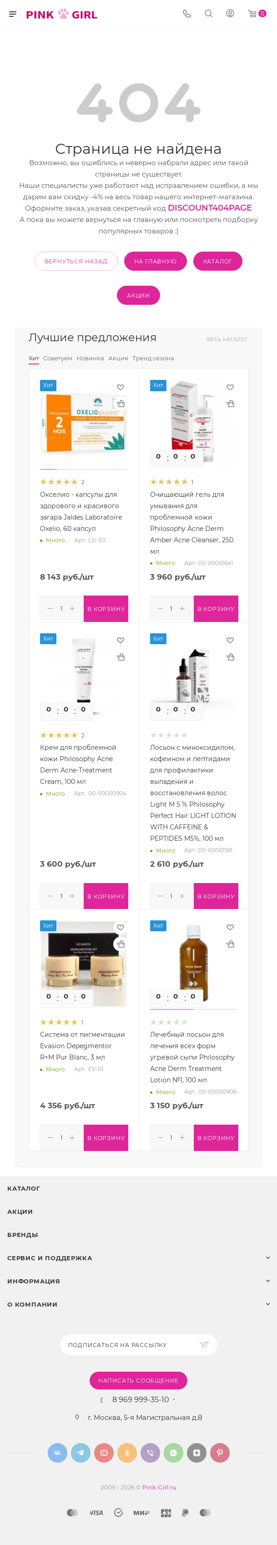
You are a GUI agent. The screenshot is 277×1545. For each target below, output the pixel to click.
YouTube (104, 1450)
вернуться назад (76, 261)
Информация (33, 1278)
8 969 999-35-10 (140, 1397)
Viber (150, 1450)
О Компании (32, 1301)
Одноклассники (127, 1450)
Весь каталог (227, 340)
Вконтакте (57, 1450)
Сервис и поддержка (49, 1255)
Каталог (23, 1185)
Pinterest (220, 1450)
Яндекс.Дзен (196, 1450)
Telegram (81, 1450)
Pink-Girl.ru (159, 1484)
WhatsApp (173, 1450)
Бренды (22, 1232)
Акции (20, 1208)
